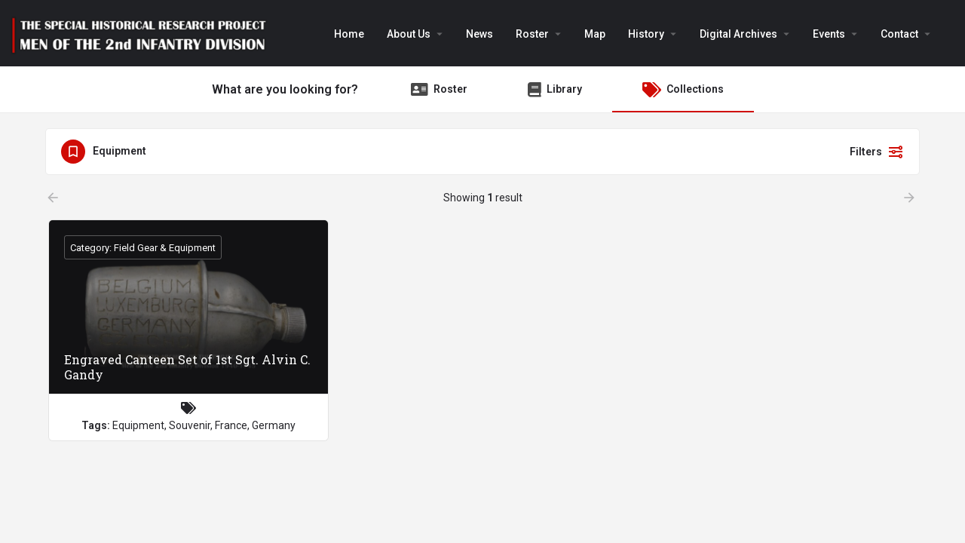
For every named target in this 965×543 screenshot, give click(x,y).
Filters (877, 151)
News (479, 34)
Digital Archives (738, 34)
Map (594, 34)
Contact (899, 34)
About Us (408, 34)
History (646, 34)
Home (349, 34)
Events (829, 34)
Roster (532, 34)
